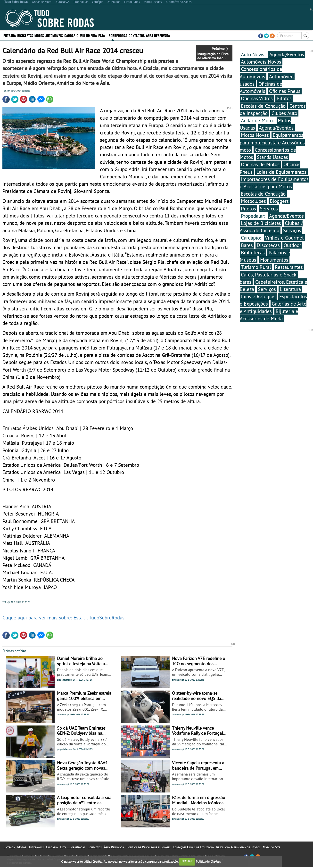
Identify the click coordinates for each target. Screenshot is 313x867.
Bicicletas (25, 35)
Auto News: (254, 54)
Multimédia (88, 35)
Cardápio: (252, 237)
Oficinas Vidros (257, 98)
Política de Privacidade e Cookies (148, 847)
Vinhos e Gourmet (284, 237)
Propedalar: (254, 215)
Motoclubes (253, 201)
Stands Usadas (272, 157)
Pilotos (284, 98)
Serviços (269, 208)
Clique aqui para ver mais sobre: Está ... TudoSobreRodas (63, 617)
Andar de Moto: (258, 120)
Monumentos (274, 259)
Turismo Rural (256, 267)
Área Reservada (158, 35)
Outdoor (292, 245)
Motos (39, 35)
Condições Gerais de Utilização (193, 847)
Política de (208, 861)
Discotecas (268, 245)
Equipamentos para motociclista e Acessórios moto (272, 142)
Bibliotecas (253, 252)
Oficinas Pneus (284, 91)
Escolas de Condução (263, 105)
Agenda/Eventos (286, 54)
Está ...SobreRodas (112, 35)
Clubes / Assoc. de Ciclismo (271, 227)
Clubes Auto (284, 113)
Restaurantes (289, 267)
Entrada (9, 35)
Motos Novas (255, 135)
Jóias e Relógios (258, 296)
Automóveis (54, 35)
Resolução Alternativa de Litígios (238, 847)
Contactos (137, 35)
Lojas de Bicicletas (261, 223)
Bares (247, 245)
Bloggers (279, 201)
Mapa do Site (271, 847)
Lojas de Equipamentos (281, 171)
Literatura (290, 289)
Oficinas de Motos (260, 164)
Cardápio (71, 35)
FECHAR (187, 861)
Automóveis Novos (261, 61)
